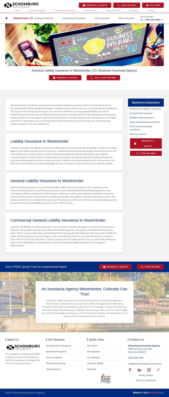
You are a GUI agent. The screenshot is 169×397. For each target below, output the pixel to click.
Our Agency (93, 357)
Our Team (92, 345)
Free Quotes (93, 351)
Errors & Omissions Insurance (145, 122)
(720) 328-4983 (135, 358)
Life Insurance (53, 369)
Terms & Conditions (146, 380)
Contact (151, 10)
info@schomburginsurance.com (145, 363)
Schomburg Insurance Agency (144, 345)
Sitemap (91, 369)
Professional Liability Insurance (145, 109)
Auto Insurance (90, 10)
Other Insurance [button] (113, 10)
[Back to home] (21, 5)
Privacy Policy (146, 375)
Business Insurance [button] (37, 10)
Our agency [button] (134, 10)
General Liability (95, 363)
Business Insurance (56, 351)
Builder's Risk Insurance (142, 117)
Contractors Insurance (141, 113)
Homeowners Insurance (65, 10)
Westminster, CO (23, 18)
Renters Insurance (55, 363)
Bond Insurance (138, 134)
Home (17, 10)
